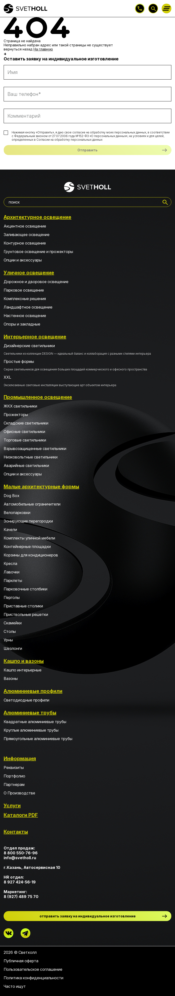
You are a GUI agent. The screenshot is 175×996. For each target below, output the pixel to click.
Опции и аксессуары (23, 260)
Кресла (10, 563)
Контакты (16, 832)
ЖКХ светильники (20, 406)
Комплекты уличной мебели (29, 538)
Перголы (12, 597)
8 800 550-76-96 (140, 8)
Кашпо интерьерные (23, 670)
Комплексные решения (25, 298)
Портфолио (14, 776)
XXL (87, 381)
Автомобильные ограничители (32, 504)
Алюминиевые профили (33, 691)
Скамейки (13, 622)
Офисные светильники (24, 431)
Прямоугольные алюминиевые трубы (38, 738)
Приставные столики (23, 606)
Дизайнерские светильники (87, 349)
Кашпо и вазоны (24, 661)
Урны (8, 639)
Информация (20, 758)
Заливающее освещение (27, 234)
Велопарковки (17, 512)
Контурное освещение (25, 243)
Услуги (12, 805)
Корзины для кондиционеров (31, 555)
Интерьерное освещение (35, 337)
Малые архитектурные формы (41, 487)
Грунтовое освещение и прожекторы (38, 251)
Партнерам (14, 784)
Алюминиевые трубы (30, 713)
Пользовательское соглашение (33, 969)
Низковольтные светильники (31, 457)
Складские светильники (26, 423)
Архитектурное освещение (37, 217)
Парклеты (13, 580)
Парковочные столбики (25, 589)
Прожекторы (16, 414)
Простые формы (87, 365)
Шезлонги (13, 648)
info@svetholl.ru (20, 857)
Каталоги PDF (21, 815)
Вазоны (11, 678)
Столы (10, 631)
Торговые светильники (25, 440)
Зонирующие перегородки (28, 521)
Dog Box (11, 495)
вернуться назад (18, 49)
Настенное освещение (25, 315)
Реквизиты (14, 767)
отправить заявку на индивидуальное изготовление (88, 916)
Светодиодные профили (26, 700)
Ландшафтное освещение (28, 307)
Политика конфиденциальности (33, 977)
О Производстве (19, 793)
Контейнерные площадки (27, 546)
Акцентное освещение (25, 226)
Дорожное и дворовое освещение (36, 281)
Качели (10, 529)
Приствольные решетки (26, 614)
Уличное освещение (29, 273)
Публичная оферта (21, 960)
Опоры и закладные (22, 324)
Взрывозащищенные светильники (35, 448)
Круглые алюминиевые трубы (31, 730)
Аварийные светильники (26, 465)
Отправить (87, 150)
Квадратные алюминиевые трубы (35, 721)
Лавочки (11, 572)
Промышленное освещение (38, 397)
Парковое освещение (24, 290)
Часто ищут (15, 986)
